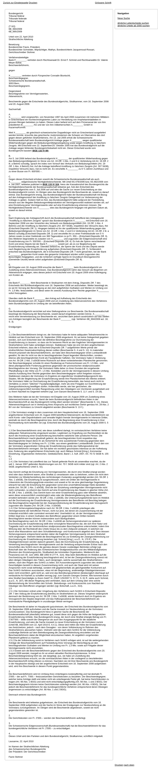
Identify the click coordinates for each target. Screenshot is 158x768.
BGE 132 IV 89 (40, 150)
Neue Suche (124, 18)
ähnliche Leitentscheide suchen (133, 23)
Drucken (33, 2)
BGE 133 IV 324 (51, 184)
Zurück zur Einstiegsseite (15, 2)
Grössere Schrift (103, 2)
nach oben (129, 765)
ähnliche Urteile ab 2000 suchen (134, 25)
